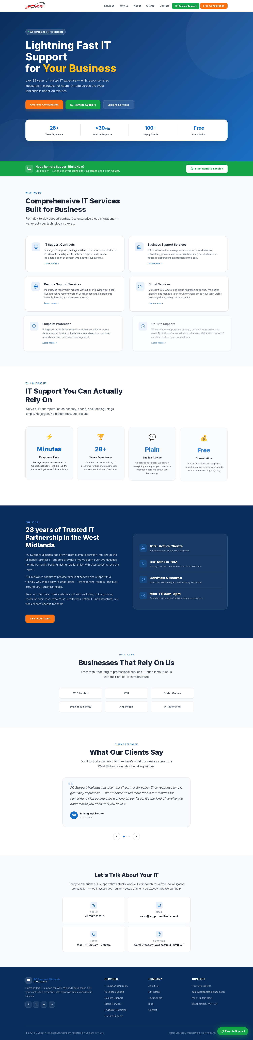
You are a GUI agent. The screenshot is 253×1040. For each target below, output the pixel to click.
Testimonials (155, 997)
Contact (164, 5)
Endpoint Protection (116, 1009)
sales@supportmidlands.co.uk (159, 916)
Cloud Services (113, 1003)
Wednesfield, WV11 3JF (205, 1003)
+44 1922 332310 (93, 916)
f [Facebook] (28, 1004)
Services (109, 5)
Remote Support (185, 6)
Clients (150, 5)
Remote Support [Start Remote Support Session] (233, 1031)
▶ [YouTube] (44, 1004)
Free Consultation (214, 5)
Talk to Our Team (40, 618)
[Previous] (116, 836)
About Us (153, 985)
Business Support (114, 991)
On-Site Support (114, 1016)
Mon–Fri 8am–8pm (202, 997)
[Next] (136, 836)
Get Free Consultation (44, 104)
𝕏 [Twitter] (36, 1004)
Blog (150, 1003)
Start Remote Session (207, 168)
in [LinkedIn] (52, 1004)
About (137, 5)
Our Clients (154, 991)
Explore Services (118, 104)
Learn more (42, 263)
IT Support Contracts (116, 985)
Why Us (124, 5)
